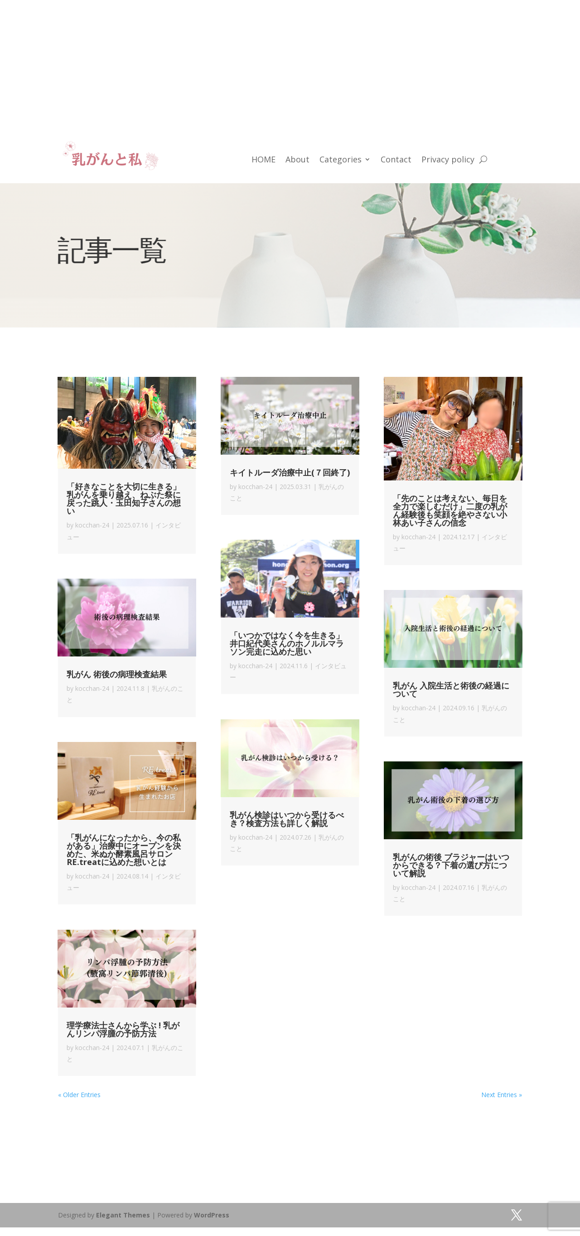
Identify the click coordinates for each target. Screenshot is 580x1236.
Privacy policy (447, 160)
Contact (396, 160)
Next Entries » (501, 1094)
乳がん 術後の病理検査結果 (117, 674)
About (297, 160)
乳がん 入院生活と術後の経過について (451, 689)
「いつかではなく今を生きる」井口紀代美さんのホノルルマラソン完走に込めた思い (287, 643)
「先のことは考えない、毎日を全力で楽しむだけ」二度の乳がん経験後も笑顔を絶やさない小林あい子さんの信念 (450, 510)
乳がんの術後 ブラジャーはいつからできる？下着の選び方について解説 (451, 865)
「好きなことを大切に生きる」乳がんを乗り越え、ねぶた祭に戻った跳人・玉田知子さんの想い (124, 498)
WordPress (211, 1215)
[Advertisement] (272, 63)
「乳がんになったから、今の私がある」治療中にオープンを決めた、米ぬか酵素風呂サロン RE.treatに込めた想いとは (124, 849)
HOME (263, 160)
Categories (340, 160)
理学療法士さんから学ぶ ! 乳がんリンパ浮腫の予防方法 (123, 1029)
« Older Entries (79, 1094)
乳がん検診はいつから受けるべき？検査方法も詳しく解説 (287, 818)
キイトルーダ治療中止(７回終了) (290, 472)
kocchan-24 (92, 525)
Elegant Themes (123, 1215)
